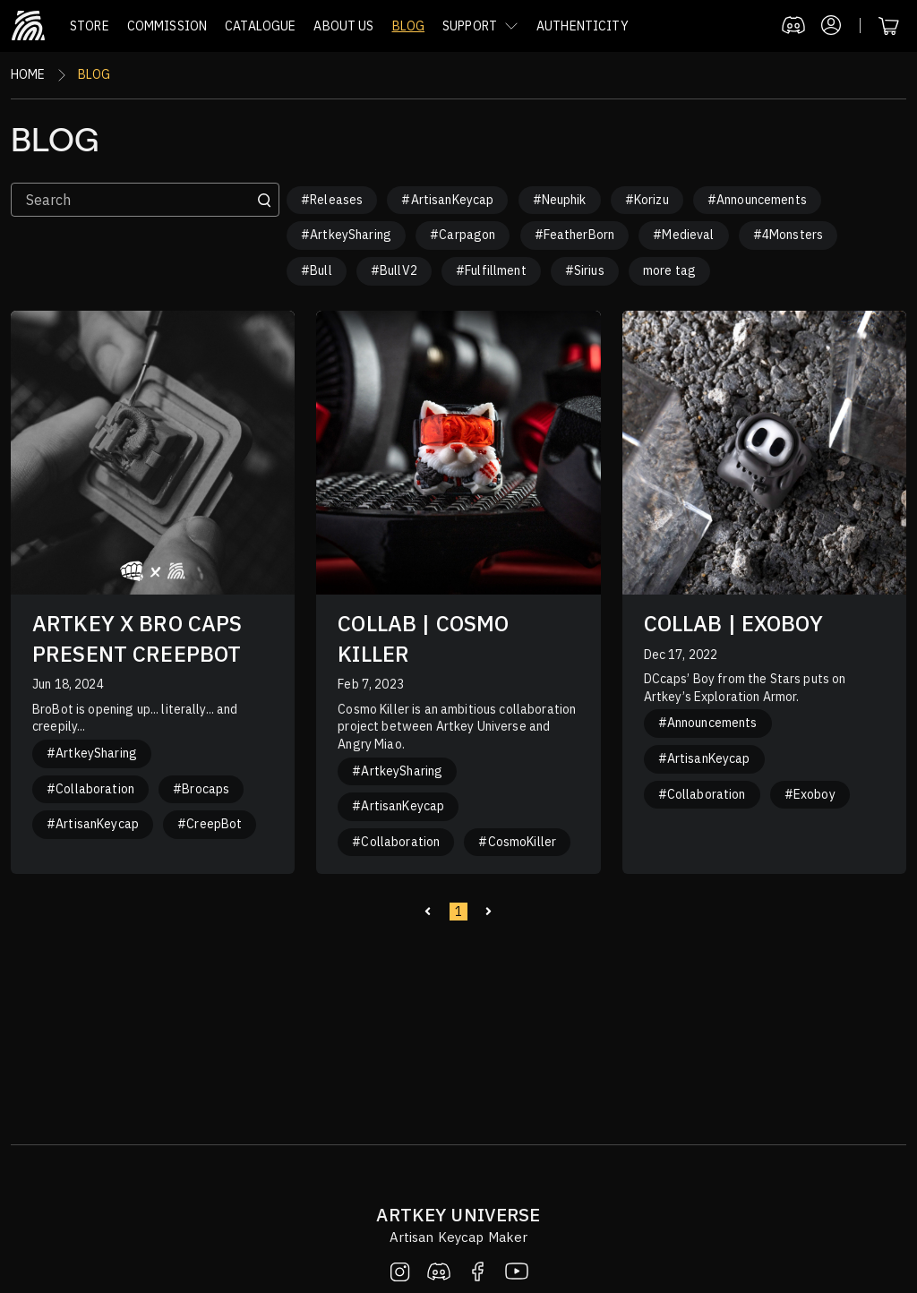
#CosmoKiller (517, 842)
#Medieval (683, 235)
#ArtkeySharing (346, 235)
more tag (669, 270)
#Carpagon (462, 235)
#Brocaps (201, 789)
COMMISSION (167, 26)
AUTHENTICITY (582, 26)
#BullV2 (394, 270)
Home (28, 74)
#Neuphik (560, 200)
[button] (480, 26)
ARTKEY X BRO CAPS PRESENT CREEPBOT (137, 638)
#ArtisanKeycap (447, 200)
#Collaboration (90, 789)
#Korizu (647, 200)
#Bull (316, 270)
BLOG (408, 26)
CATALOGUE (260, 26)
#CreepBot (209, 824)
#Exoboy (810, 794)
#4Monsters (788, 235)
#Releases (332, 200)
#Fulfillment (491, 270)
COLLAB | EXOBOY (733, 623)
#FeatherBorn (575, 235)
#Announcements (757, 200)
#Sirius (584, 270)
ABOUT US (343, 26)
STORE (89, 26)
